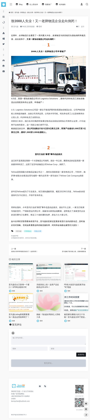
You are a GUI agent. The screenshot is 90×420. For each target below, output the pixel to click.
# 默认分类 (37, 231)
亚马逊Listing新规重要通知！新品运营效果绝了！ (19, 315)
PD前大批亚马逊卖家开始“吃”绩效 (74, 285)
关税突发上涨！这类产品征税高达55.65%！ (47, 285)
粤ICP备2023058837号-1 (19, 415)
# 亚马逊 (18, 231)
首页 (12, 12)
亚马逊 (17, 12)
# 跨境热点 (27, 231)
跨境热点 (23, 12)
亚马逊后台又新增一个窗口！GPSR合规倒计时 (19, 285)
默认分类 (30, 12)
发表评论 (81, 354)
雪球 (39, 26)
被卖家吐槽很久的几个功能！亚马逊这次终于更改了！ (74, 316)
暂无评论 (17, 324)
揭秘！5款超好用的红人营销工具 (48, 315)
